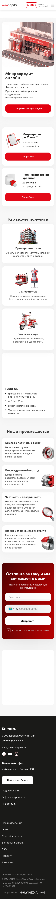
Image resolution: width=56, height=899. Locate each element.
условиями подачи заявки (36, 630)
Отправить (28, 621)
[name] (28, 597)
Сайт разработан (10, 892)
